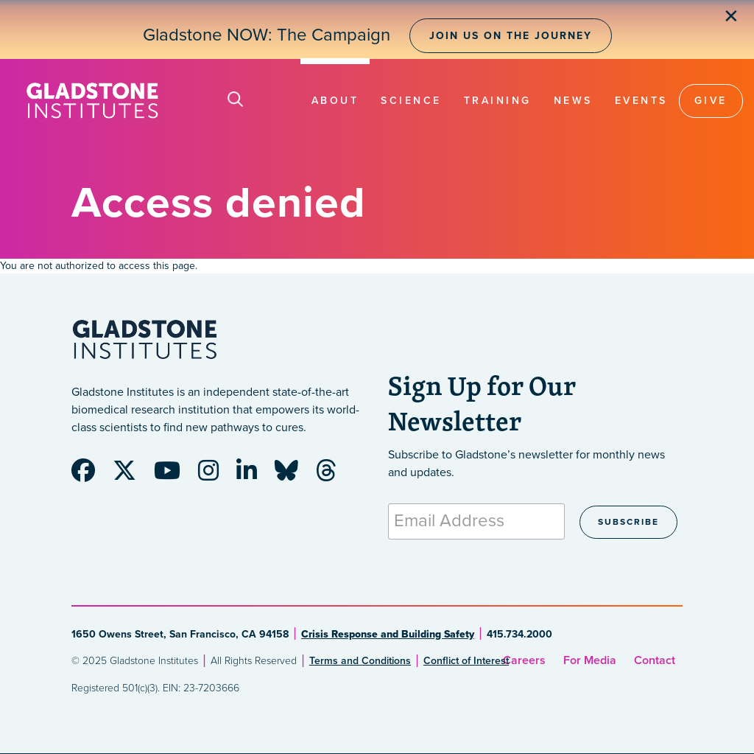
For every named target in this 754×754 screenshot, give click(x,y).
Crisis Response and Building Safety (387, 634)
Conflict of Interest (466, 660)
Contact (654, 660)
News (573, 100)
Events (641, 100)
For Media (589, 660)
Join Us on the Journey (510, 35)
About (335, 100)
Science (411, 100)
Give (710, 100)
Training (498, 100)
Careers (524, 660)
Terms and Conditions (360, 660)
